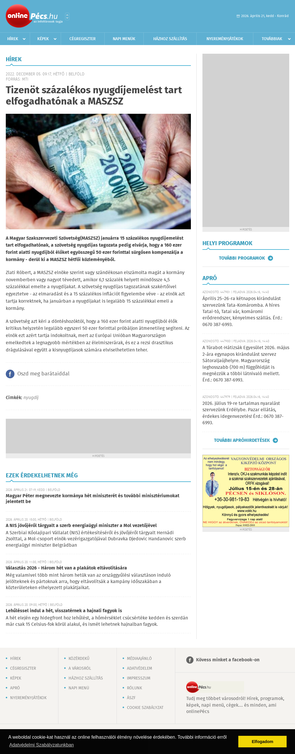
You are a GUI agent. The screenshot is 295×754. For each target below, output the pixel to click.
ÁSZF (131, 698)
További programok (242, 258)
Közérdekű (79, 659)
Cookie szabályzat (145, 708)
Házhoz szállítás (170, 39)
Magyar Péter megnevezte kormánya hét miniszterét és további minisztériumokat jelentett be (92, 498)
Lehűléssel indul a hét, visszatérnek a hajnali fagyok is (64, 611)
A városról (80, 668)
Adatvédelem (139, 668)
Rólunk (134, 688)
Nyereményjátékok (225, 39)
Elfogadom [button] (262, 741)
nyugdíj (30, 397)
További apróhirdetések (242, 440)
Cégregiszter (82, 39)
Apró (15, 688)
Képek (43, 39)
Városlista (67, 16)
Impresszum (138, 678)
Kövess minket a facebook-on (227, 660)
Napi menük (124, 39)
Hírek (12, 39)
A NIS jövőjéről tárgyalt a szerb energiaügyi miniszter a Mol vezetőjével (81, 525)
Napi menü (79, 688)
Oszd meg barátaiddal (43, 374)
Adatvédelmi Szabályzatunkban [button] (41, 744)
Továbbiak (272, 39)
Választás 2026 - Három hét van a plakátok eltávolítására (66, 568)
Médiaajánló (139, 659)
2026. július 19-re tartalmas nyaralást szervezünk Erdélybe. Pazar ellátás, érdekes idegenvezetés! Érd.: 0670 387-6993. (242, 413)
